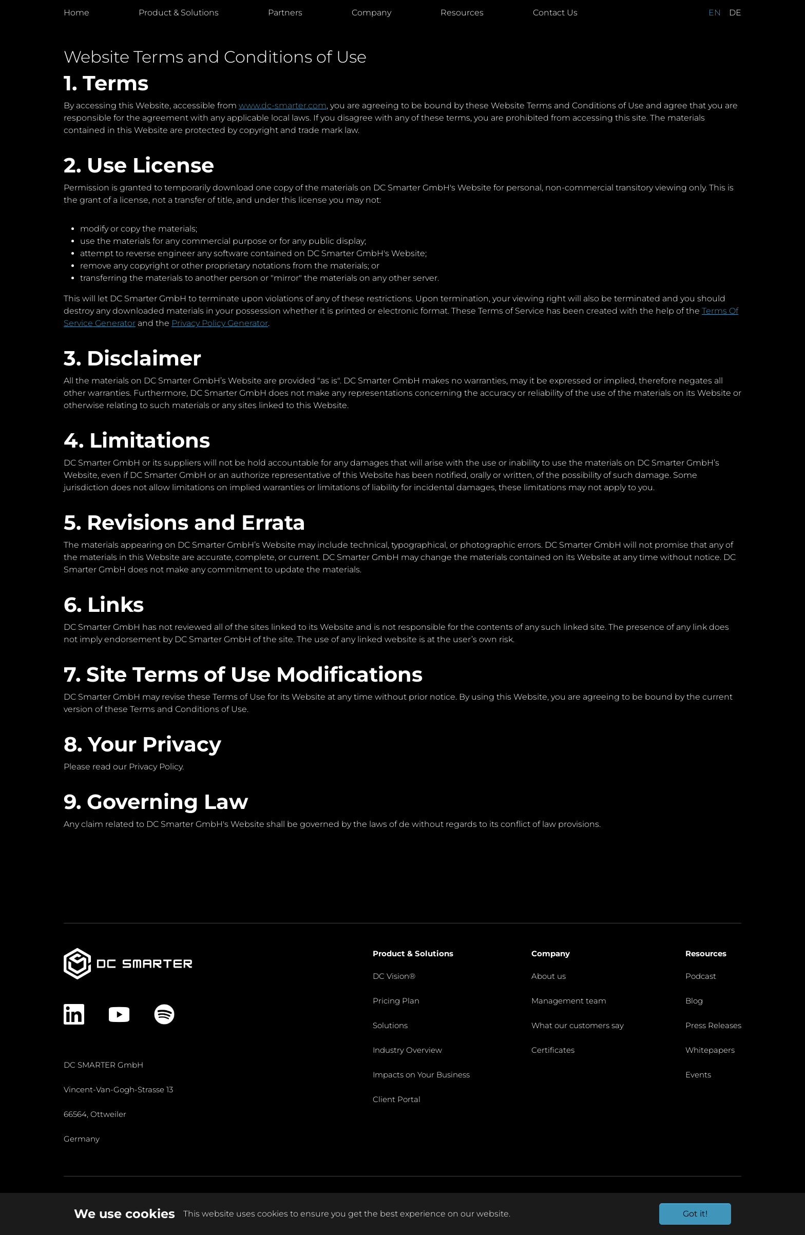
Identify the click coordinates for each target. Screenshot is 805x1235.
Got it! (695, 1214)
